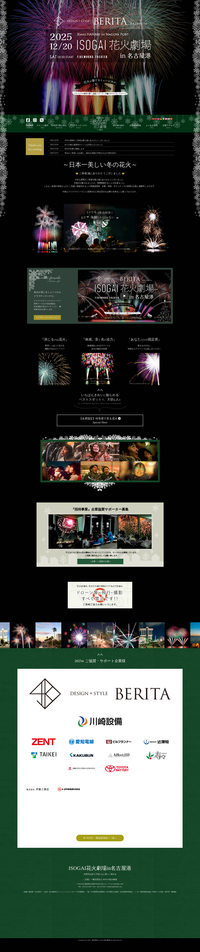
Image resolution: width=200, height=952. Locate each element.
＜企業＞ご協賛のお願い (100, 561)
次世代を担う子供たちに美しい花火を (100, 884)
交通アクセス (168, 126)
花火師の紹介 (118, 126)
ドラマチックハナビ (78, 126)
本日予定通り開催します (74, 149)
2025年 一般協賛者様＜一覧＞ (100, 848)
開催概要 (30, 126)
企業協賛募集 (135, 126)
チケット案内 (42, 126)
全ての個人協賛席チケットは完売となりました (83, 145)
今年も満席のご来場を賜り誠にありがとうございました (87, 140)
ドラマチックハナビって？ (47, 317)
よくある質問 (152, 126)
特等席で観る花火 (59, 126)
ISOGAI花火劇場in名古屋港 (100, 878)
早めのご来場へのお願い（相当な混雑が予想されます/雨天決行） (91, 153)
